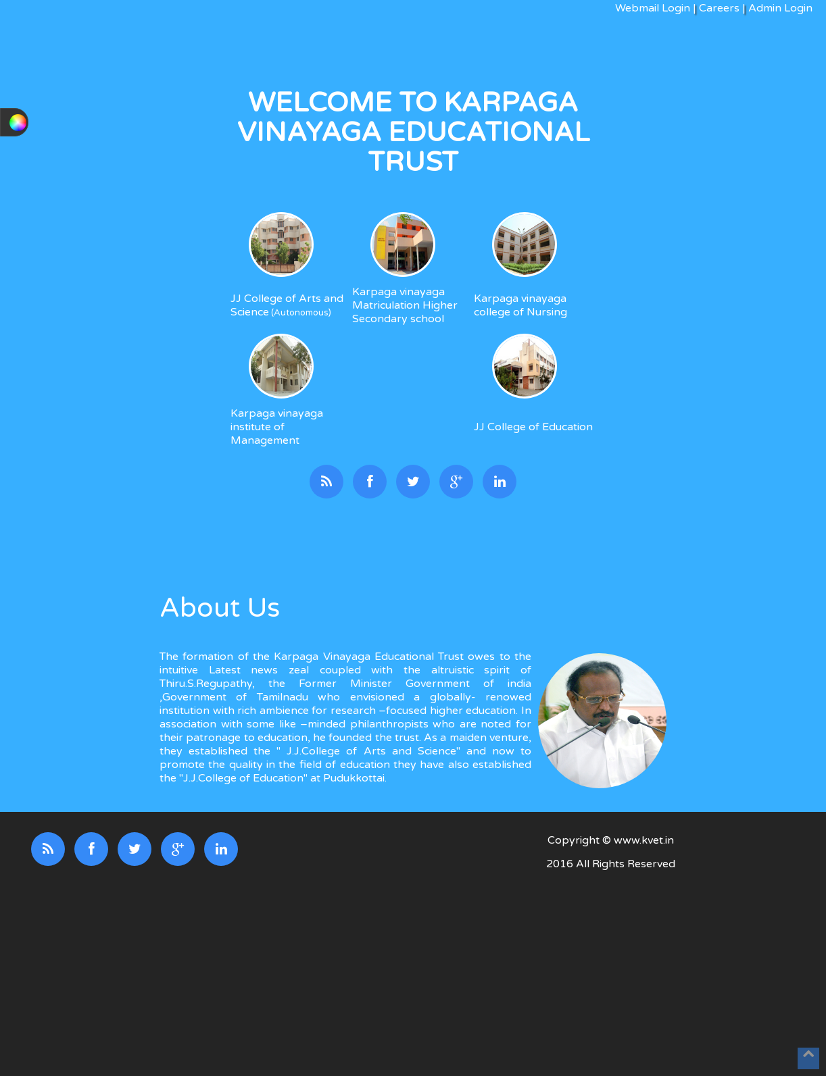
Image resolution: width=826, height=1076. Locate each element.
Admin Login (779, 8)
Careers (719, 8)
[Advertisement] (611, 974)
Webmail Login (652, 8)
